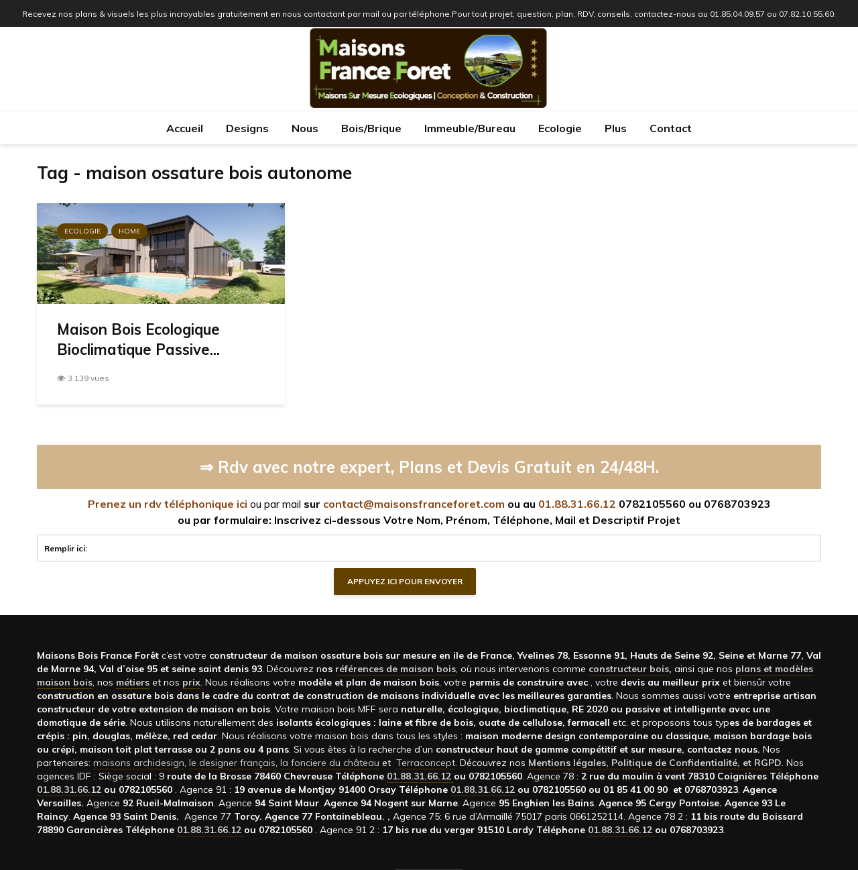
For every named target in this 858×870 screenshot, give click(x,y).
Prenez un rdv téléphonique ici (167, 503)
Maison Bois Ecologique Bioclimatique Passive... (138, 339)
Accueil (184, 128)
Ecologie (560, 128)
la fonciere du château (329, 763)
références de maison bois (395, 669)
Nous (305, 128)
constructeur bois (629, 669)
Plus (616, 128)
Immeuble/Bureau (469, 128)
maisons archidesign (138, 763)
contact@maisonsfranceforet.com (414, 503)
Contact (671, 128)
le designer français (232, 763)
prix (191, 682)
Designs (247, 128)
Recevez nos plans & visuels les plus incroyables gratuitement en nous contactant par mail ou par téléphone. (237, 14)
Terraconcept (425, 763)
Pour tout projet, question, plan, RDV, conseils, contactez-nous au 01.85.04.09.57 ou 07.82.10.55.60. (644, 14)
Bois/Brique (371, 128)
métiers (132, 682)
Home (129, 231)
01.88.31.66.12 (577, 503)
